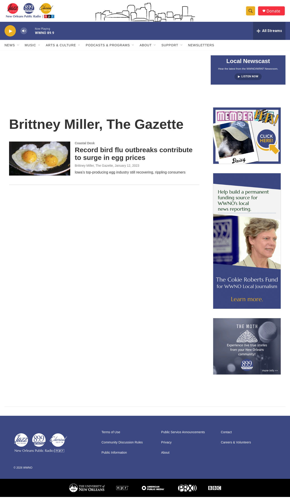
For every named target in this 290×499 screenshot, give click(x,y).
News (10, 47)
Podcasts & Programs (108, 47)
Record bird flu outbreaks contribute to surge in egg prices (134, 155)
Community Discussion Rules (122, 444)
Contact (226, 434)
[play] (10, 33)
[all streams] (269, 33)
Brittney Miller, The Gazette (94, 167)
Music (30, 47)
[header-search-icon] (251, 12)
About (146, 47)
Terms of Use (111, 434)
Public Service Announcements (183, 434)
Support (169, 47)
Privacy (166, 444)
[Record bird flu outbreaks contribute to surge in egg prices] (39, 160)
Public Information (114, 454)
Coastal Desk (85, 145)
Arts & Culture (61, 47)
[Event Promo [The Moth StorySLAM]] (247, 348)
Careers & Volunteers (236, 444)
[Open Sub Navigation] (18, 47)
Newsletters (201, 47)
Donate (274, 12)
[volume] (24, 33)
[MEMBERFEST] (247, 138)
